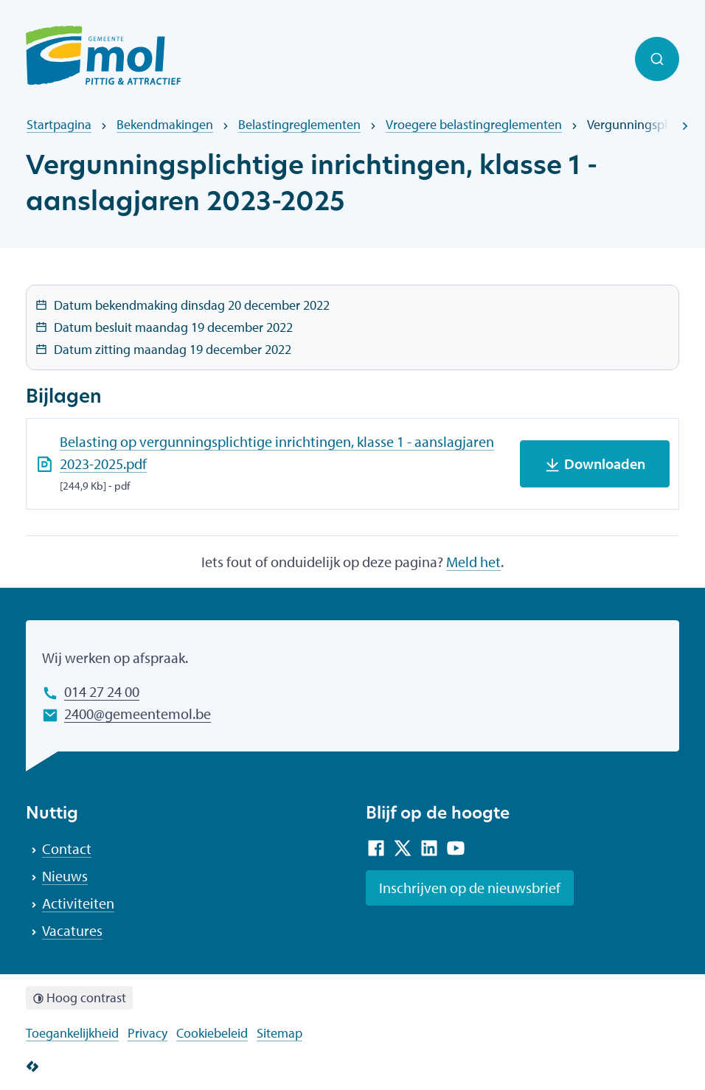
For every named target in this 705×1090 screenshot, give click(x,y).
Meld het (473, 561)
